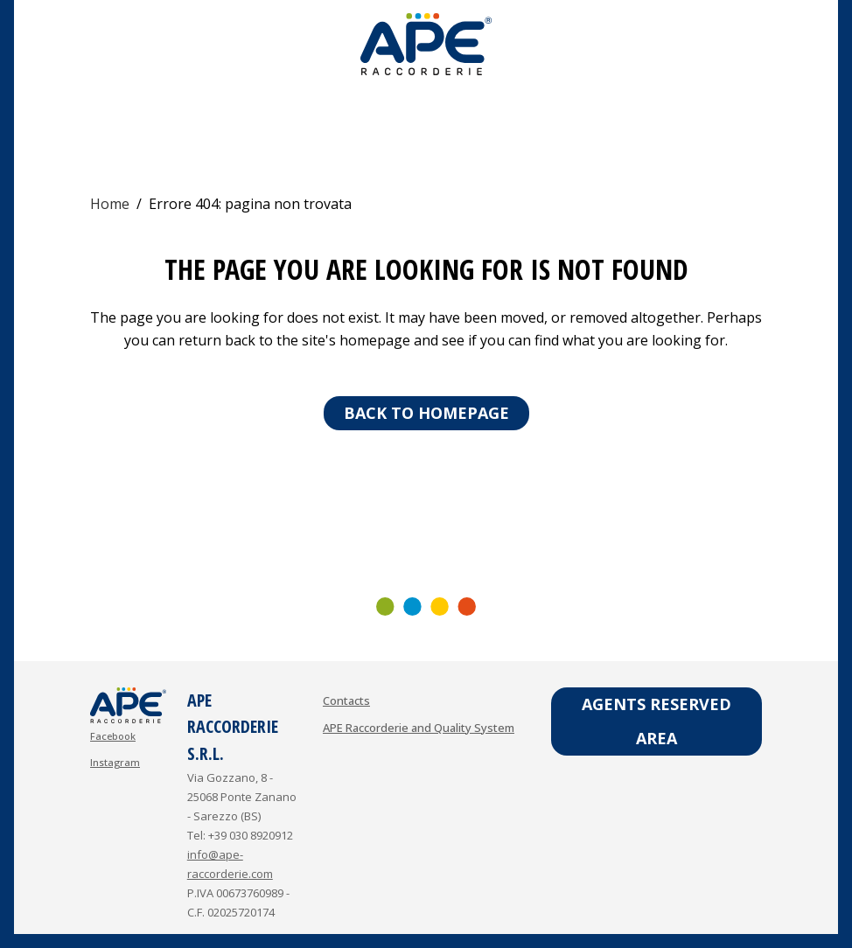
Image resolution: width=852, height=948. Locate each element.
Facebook (113, 735)
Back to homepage (426, 412)
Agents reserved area (656, 721)
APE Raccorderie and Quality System (418, 727)
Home (109, 203)
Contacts (346, 700)
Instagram (115, 762)
